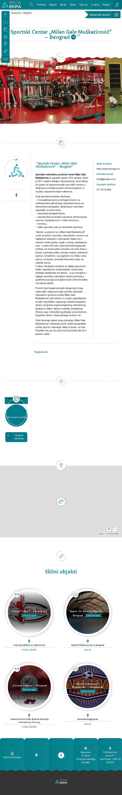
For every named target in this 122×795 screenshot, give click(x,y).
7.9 (73, 36)
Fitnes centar (29, 650)
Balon (87, 650)
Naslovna (85, 752)
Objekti (53, 4)
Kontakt (86, 762)
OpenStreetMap (112, 534)
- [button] (114, 529)
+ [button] (109, 529)
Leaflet (100, 534)
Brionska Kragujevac (87, 719)
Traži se (83, 4)
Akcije (63, 4)
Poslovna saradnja (85, 759)
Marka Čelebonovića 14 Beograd (87, 645)
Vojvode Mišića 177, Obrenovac (29, 645)
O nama (95, 4)
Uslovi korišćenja (12, 757)
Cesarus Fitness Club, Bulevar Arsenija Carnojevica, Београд (29, 721)
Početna (41, 4)
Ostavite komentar (19, 437)
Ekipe (73, 4)
